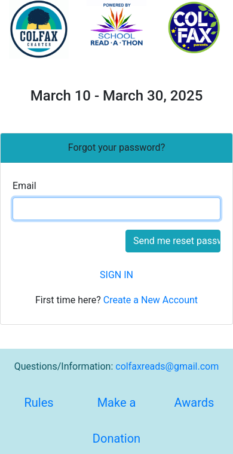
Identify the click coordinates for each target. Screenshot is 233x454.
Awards (194, 402)
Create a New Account (150, 300)
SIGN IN (116, 275)
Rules (38, 402)
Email (24, 185)
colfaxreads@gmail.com (167, 366)
